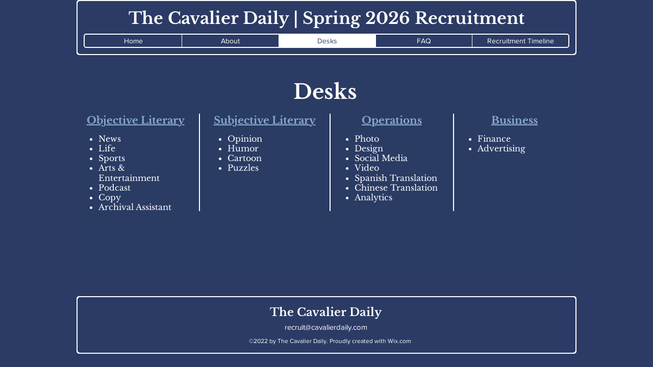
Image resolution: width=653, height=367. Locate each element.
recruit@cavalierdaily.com (326, 327)
